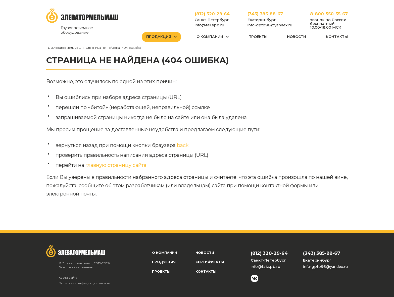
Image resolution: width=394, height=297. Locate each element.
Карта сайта (68, 277)
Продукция (158, 36)
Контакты (337, 36)
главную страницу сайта (115, 165)
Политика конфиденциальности (84, 283)
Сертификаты (209, 262)
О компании (164, 253)
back (183, 145)
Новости (296, 36)
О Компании (209, 36)
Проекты (258, 36)
